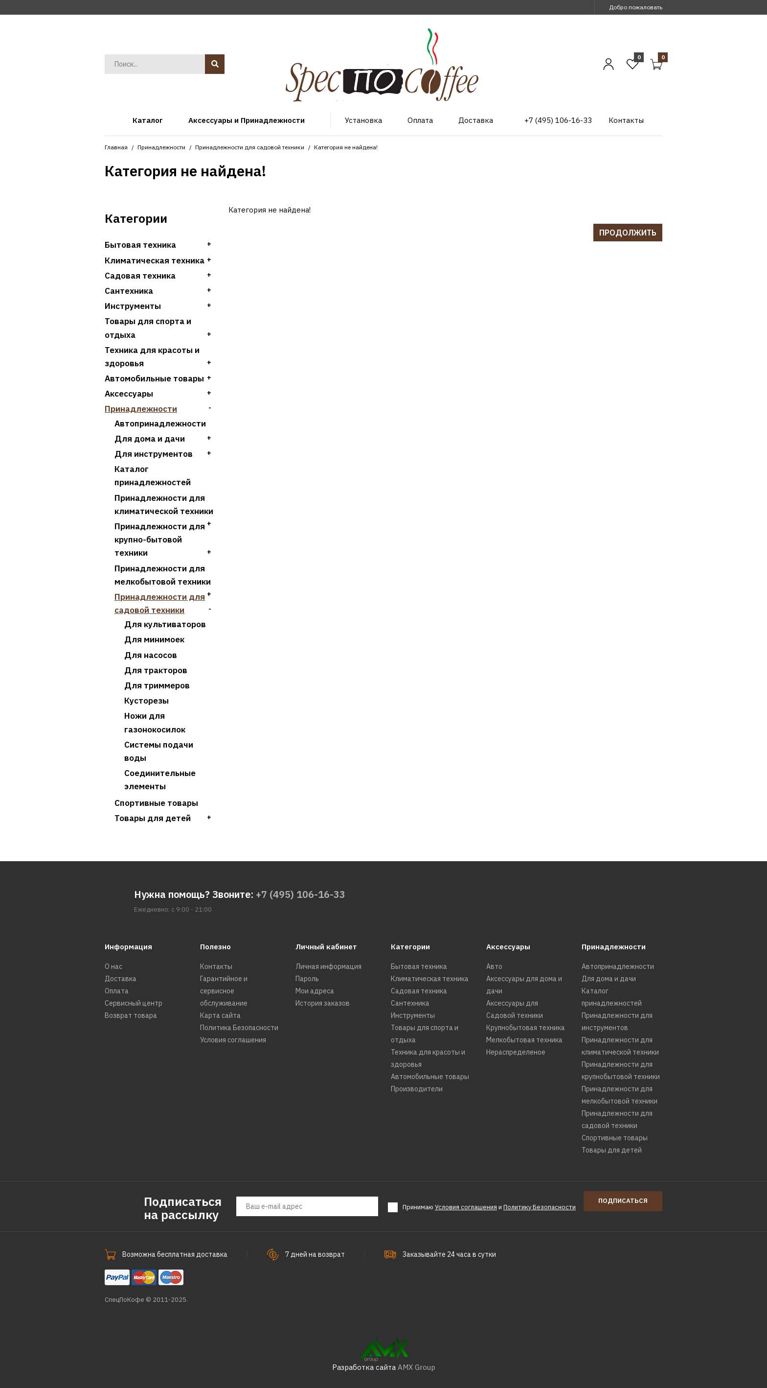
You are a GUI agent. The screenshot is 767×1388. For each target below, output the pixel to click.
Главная (116, 147)
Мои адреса (314, 991)
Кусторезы (146, 700)
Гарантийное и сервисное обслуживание (224, 991)
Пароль (307, 978)
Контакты (216, 966)
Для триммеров (157, 685)
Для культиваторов (165, 624)
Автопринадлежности (160, 423)
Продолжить (627, 232)
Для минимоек (154, 639)
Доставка (120, 978)
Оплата (117, 991)
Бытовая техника (140, 244)
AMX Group (416, 1367)
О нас (113, 966)
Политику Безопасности (539, 1207)
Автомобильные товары (154, 378)
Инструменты (133, 306)
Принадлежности (161, 147)
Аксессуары (129, 393)
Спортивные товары (156, 803)
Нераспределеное (515, 1052)
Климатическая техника (154, 260)
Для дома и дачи (149, 438)
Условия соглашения (233, 1039)
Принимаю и (489, 1207)
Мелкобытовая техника (524, 1039)
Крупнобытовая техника (525, 1027)
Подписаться (623, 1201)
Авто (494, 966)
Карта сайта (220, 1015)
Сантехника (129, 290)
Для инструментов (153, 453)
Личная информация (328, 966)
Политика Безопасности (239, 1027)
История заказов (322, 1003)
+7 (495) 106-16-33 (300, 894)
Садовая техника (140, 275)
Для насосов (150, 655)
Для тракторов (155, 670)
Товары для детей (152, 818)
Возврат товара (131, 1015)
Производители (417, 1088)
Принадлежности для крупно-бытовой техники (159, 539)
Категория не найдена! (346, 147)
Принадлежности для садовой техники (249, 147)
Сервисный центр (133, 1003)
